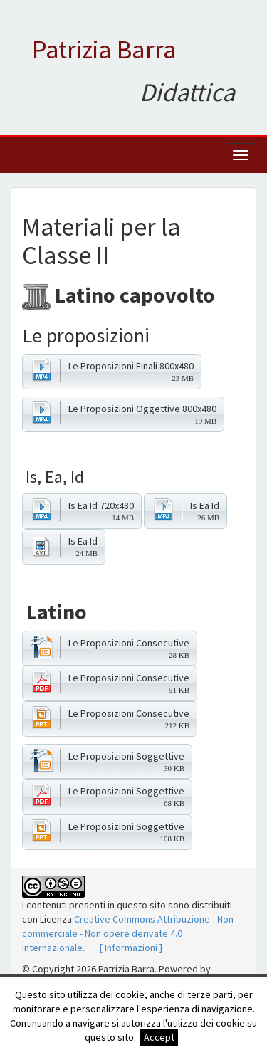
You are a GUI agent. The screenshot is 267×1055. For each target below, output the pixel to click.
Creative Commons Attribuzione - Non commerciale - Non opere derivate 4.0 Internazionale (128, 933)
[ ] (131, 947)
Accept (159, 1037)
